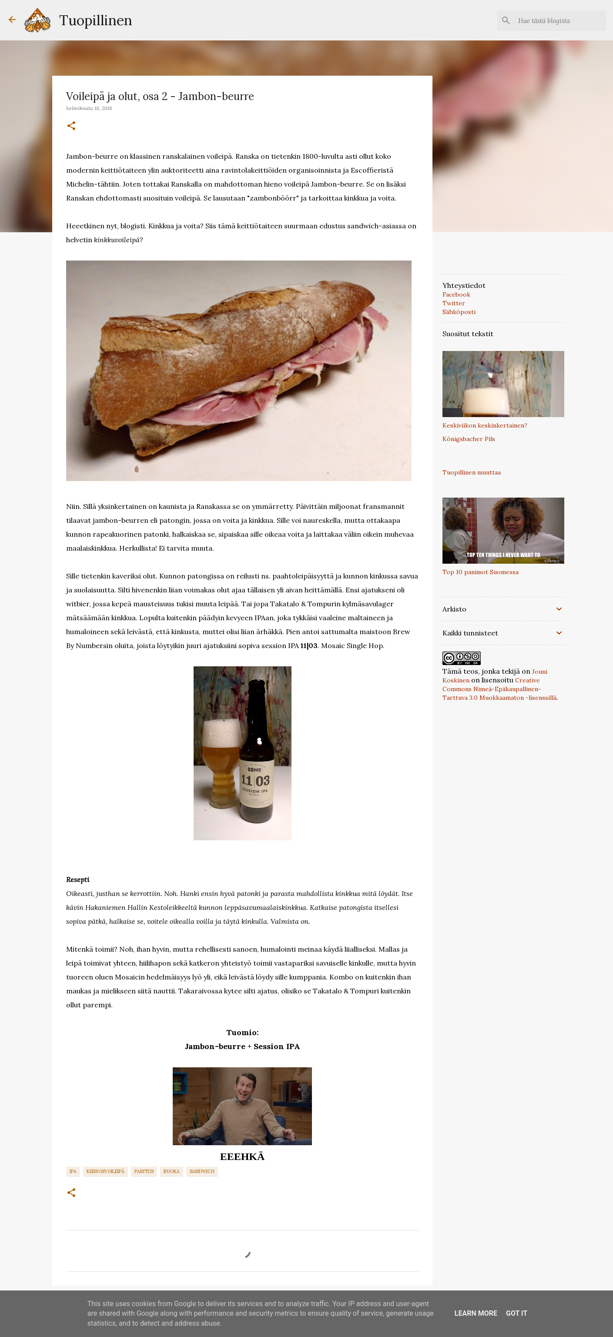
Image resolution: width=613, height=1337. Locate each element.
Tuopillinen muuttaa (471, 472)
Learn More (476, 1313)
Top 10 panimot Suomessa (480, 572)
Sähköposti (459, 312)
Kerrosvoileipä (105, 1171)
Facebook (456, 294)
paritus (144, 1171)
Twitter (453, 303)
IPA (73, 1171)
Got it (516, 1313)
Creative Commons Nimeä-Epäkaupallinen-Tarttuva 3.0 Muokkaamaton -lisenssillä (499, 689)
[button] (71, 126)
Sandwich (202, 1171)
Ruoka (172, 1171)
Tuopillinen (95, 20)
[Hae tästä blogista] (560, 20)
